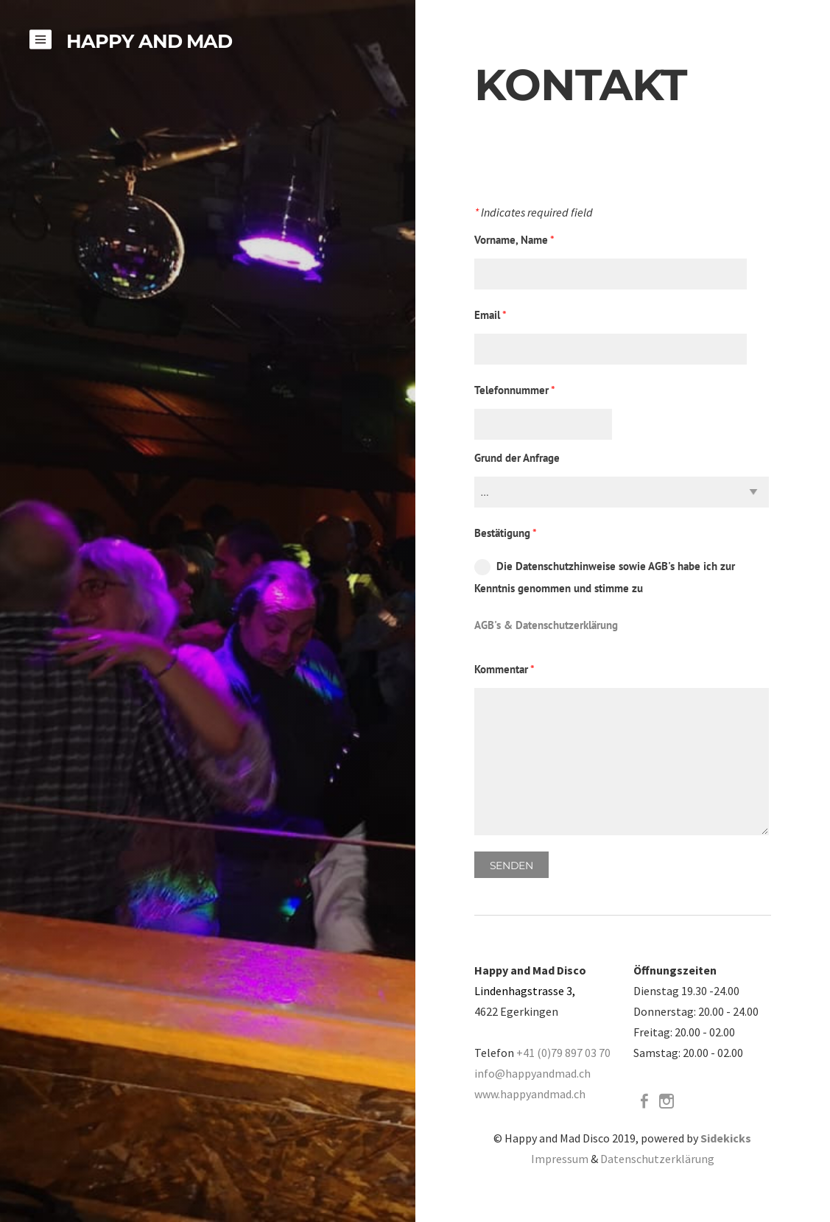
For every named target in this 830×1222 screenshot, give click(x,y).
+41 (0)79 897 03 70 (563, 1052)
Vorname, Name (514, 240)
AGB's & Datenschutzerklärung (546, 625)
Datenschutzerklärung (657, 1158)
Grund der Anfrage (517, 458)
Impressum (559, 1158)
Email (490, 315)
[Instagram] (666, 1101)
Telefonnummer (514, 390)
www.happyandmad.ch (529, 1093)
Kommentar (504, 669)
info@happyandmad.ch (532, 1073)
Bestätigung (505, 533)
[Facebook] (644, 1101)
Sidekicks (725, 1138)
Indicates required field (533, 213)
